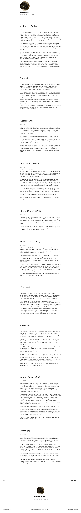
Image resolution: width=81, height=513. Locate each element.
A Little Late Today (28, 26)
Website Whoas (27, 121)
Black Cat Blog (24, 12)
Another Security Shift (30, 377)
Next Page (74, 480)
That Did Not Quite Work (31, 211)
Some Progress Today (30, 241)
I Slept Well (25, 287)
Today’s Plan (25, 78)
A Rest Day (25, 325)
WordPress (76, 509)
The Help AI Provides (29, 164)
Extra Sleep (25, 431)
